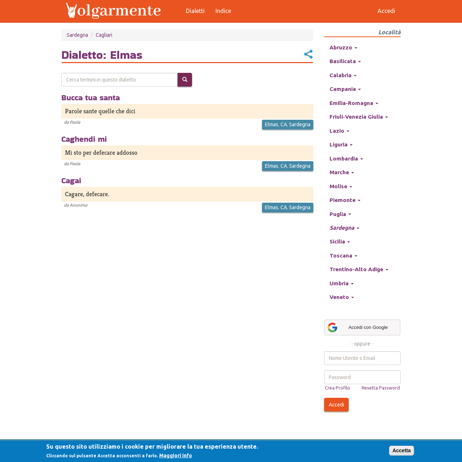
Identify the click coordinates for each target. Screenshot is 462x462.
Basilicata (345, 61)
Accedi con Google (357, 327)
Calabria (343, 75)
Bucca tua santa (90, 97)
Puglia (340, 214)
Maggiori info (175, 455)
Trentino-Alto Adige (359, 269)
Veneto (342, 297)
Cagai (71, 180)
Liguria (341, 144)
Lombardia (346, 158)
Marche (342, 172)
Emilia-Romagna (354, 103)
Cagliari (104, 35)
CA (283, 124)
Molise (341, 186)
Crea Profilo (337, 387)
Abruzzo (343, 47)
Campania (345, 89)
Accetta (401, 450)
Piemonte (345, 200)
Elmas (271, 124)
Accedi (336, 405)
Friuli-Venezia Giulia (359, 117)
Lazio (339, 131)
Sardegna (77, 35)
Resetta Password (381, 387)
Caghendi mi (84, 139)
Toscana (343, 255)
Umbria (342, 283)
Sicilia (340, 241)
